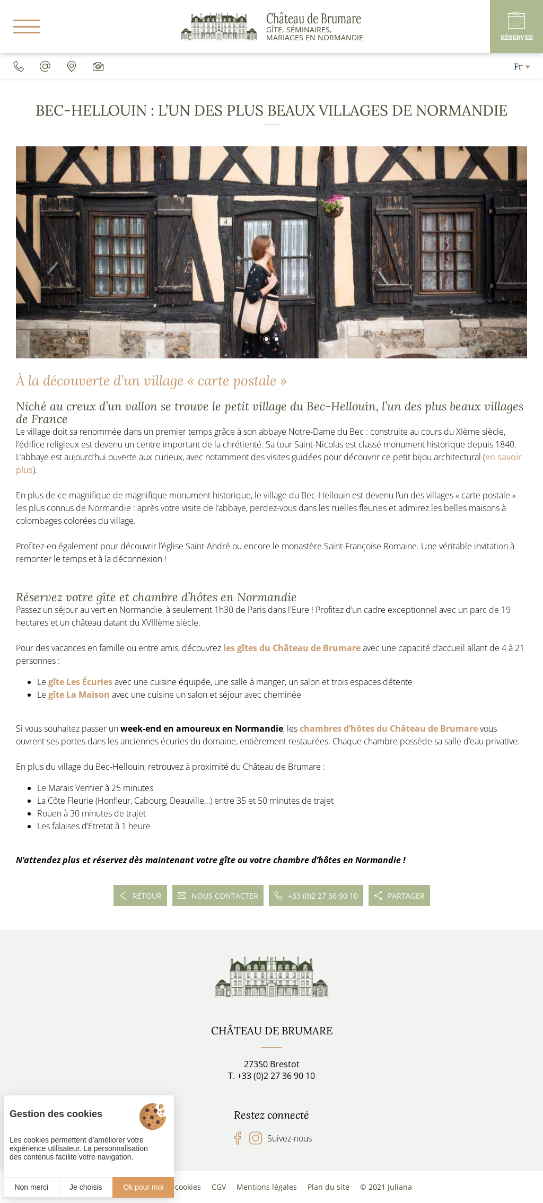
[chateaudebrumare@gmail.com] (45, 66)
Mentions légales (267, 1187)
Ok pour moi (143, 1187)
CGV (219, 1187)
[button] (266, 339)
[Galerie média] (98, 66)
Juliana (400, 1187)
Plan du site (328, 1187)
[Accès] (71, 66)
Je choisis (85, 1187)
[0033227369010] (18, 66)
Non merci (31, 1187)
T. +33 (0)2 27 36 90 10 (271, 1076)
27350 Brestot (272, 1064)
